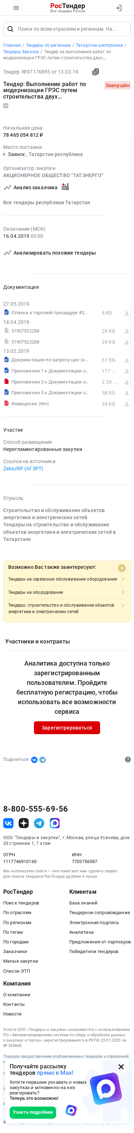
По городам (16, 942)
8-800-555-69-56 (35, 809)
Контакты (14, 1004)
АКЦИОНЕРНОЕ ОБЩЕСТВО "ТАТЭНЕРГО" (53, 176)
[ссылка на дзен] (24, 823)
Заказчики (15, 951)
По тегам (13, 932)
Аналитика (81, 932)
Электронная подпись (94, 923)
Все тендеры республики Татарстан (46, 203)
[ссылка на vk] (8, 823)
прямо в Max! (55, 1072)
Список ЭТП (16, 971)
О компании (16, 995)
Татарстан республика (56, 154)
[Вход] (118, 8)
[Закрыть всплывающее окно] (121, 1066)
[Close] (122, 569)
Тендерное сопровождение (99, 913)
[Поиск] (10, 29)
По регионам (17, 923)
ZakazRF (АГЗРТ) (23, 469)
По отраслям (17, 913)
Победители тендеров (94, 951)
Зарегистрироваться (67, 728)
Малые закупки (20, 961)
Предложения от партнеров (100, 942)
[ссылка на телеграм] (39, 823)
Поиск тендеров (21, 903)
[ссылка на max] (55, 823)
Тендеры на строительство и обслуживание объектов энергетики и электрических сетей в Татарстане (59, 532)
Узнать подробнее (33, 1112)
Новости (12, 1014)
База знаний (83, 903)
